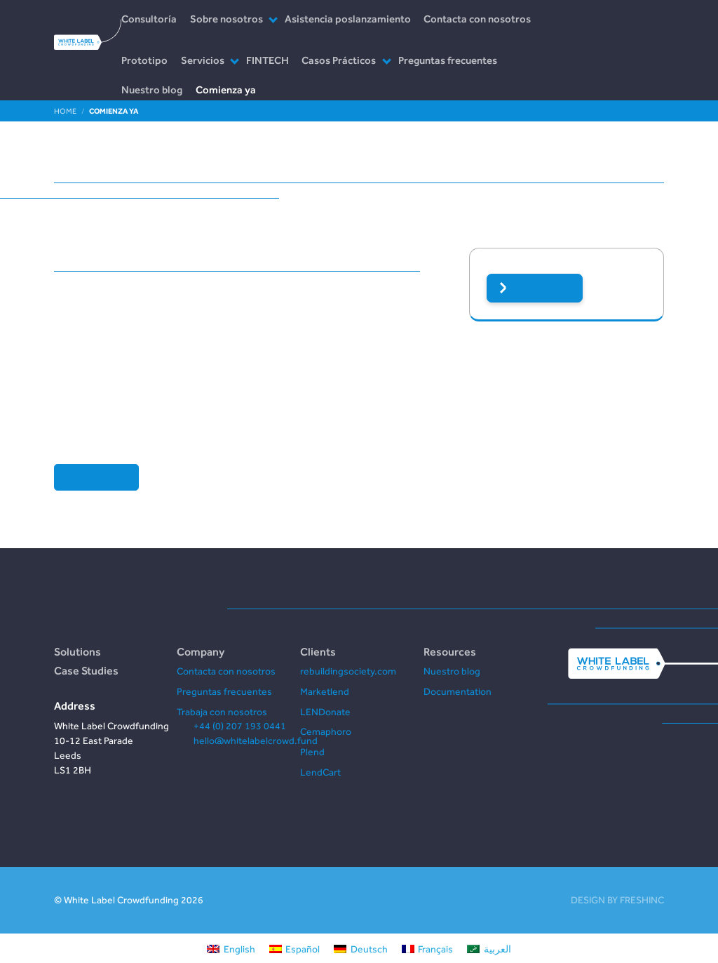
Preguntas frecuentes (447, 60)
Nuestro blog (151, 89)
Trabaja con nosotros (222, 711)
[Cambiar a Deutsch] (361, 948)
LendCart (320, 772)
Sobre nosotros (226, 19)
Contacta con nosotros (477, 19)
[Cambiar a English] (231, 948)
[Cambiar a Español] (294, 948)
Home (65, 111)
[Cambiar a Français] (428, 948)
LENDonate (325, 711)
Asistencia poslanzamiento (348, 19)
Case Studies (86, 670)
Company (200, 651)
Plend (312, 751)
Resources (450, 651)
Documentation (458, 691)
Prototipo (144, 60)
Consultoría (149, 19)
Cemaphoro (325, 731)
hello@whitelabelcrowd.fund (256, 740)
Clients (318, 651)
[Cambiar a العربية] (489, 948)
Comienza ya (226, 89)
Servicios (202, 60)
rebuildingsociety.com (348, 671)
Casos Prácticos (339, 60)
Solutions (77, 651)
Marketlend (324, 691)
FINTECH (267, 60)
